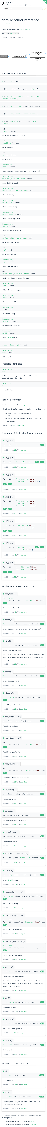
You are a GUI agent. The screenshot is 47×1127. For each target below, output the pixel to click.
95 (15, 730)
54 (15, 959)
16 (15, 685)
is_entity (6, 155)
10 (15, 633)
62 (15, 846)
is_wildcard (6, 143)
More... (28, 29)
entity (4, 167)
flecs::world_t (11, 89)
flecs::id (14, 121)
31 (15, 990)
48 (15, 555)
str (3, 309)
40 (15, 513)
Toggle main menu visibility (2, 8)
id (2, 81)
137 (15, 863)
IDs (9, 23)
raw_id (4, 333)
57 (15, 824)
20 (15, 664)
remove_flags (7, 190)
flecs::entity (7, 165)
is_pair (5, 131)
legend (23, 68)
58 (15, 1054)
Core (6, 23)
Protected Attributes (32, 14)
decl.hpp (14, 33)
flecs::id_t (22, 29)
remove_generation (9, 214)
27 (14, 425)
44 (15, 535)
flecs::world (7, 350)
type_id (5, 226)
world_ (4, 371)
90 (15, 756)
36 (15, 489)
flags (23, 179)
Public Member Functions (21, 14)
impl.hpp (23, 612)
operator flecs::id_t (10, 345)
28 (15, 450)
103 (15, 782)
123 (15, 1011)
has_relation (7, 274)
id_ (3, 385)
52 (15, 577)
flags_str (5, 321)
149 (15, 1085)
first (37, 96)
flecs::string (7, 307)
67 (15, 803)
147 (15, 1108)
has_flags (5, 238)
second (14, 99)
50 (15, 908)
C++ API (3, 23)
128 (15, 709)
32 (15, 467)
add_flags (5, 179)
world (21, 89)
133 (15, 884)
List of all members (41, 14)
